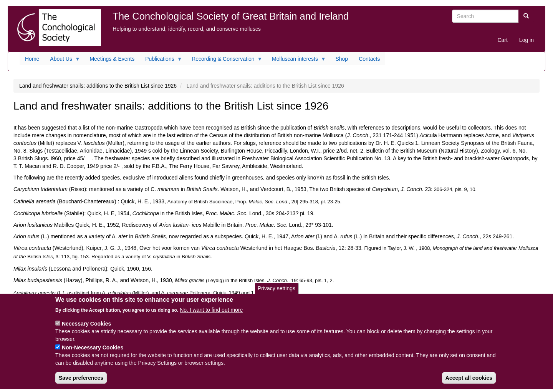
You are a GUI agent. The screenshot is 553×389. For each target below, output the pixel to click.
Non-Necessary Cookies (92, 353)
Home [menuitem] (32, 59)
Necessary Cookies (86, 329)
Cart (502, 40)
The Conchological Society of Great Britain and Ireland (231, 16)
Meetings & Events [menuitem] (111, 59)
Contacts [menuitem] (369, 59)
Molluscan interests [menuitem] (296, 61)
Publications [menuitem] (161, 61)
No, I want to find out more (211, 315)
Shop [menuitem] (341, 59)
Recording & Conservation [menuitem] (224, 61)
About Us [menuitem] (62, 61)
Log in (526, 40)
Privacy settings (276, 294)
